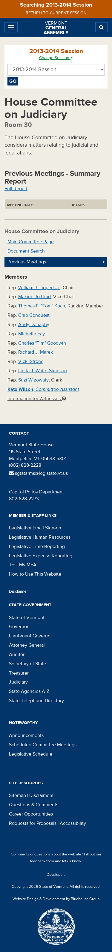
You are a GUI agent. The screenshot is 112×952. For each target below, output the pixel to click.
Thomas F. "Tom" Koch (41, 306)
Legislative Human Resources (39, 537)
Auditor (16, 654)
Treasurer (19, 673)
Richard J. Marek (35, 352)
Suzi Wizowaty (33, 380)
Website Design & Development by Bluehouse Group (56, 899)
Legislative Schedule (30, 754)
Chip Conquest (34, 315)
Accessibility (73, 823)
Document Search (26, 251)
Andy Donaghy (33, 325)
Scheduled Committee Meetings (42, 745)
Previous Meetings (26, 262)
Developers (56, 874)
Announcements (26, 735)
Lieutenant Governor (30, 636)
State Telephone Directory (36, 701)
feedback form (42, 861)
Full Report (15, 189)
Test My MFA (22, 565)
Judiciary (18, 682)
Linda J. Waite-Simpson (42, 371)
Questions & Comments (33, 805)
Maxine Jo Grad (34, 297)
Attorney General (27, 645)
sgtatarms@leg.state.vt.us (38, 473)
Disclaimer (18, 591)
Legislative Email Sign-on (35, 528)
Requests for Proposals (32, 823)
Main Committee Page (30, 242)
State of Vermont (27, 618)
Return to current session (56, 13)
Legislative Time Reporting (37, 546)
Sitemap (17, 795)
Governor (18, 627)
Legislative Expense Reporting (40, 556)
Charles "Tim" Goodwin (42, 343)
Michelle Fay (31, 334)
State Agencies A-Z (29, 691)
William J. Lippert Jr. (39, 288)
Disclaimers (41, 795)
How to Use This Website (35, 574)
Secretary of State (27, 664)
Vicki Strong (31, 361)
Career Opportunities (31, 814)
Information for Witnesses (36, 399)
